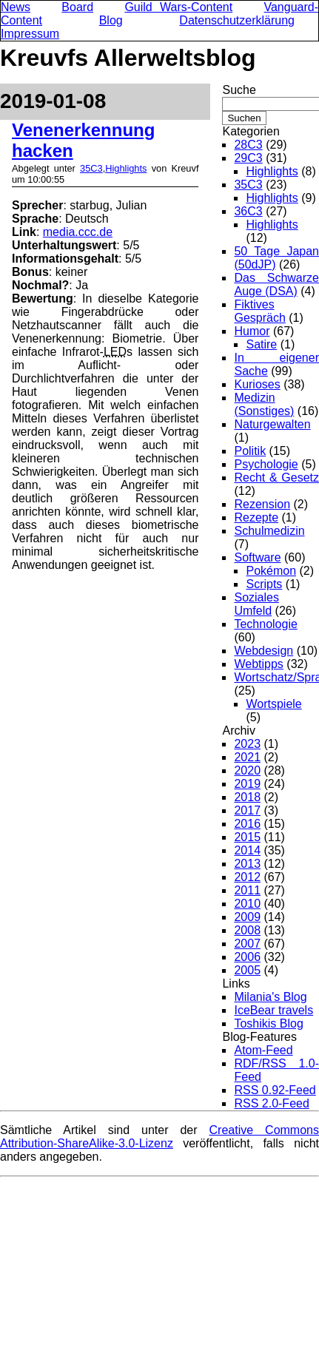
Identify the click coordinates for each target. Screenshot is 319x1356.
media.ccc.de (78, 232)
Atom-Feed (263, 1050)
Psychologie (266, 464)
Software (257, 557)
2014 (247, 850)
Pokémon (271, 570)
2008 (247, 930)
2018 (247, 797)
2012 (247, 877)
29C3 (248, 158)
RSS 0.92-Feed (274, 1090)
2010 (247, 903)
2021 (247, 757)
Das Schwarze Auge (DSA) (276, 284)
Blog (111, 20)
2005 (247, 970)
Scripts (264, 584)
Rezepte (256, 517)
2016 (247, 823)
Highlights (126, 168)
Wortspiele (273, 704)
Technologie (265, 624)
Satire (261, 344)
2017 (247, 810)
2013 (247, 863)
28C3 (248, 144)
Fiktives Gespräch (259, 311)
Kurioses (257, 384)
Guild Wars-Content (178, 7)
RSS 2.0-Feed (271, 1103)
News (15, 7)
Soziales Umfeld (256, 604)
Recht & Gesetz (276, 477)
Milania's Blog (270, 997)
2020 (247, 770)
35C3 (91, 168)
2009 (247, 917)
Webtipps (258, 664)
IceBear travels (273, 1010)
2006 (247, 957)
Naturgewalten (272, 424)
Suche (238, 90)
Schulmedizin (269, 530)
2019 (247, 783)
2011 (247, 890)
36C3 (248, 211)
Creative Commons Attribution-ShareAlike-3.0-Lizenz (159, 1137)
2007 (247, 943)
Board (77, 7)
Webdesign (263, 650)
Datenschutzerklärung (237, 20)
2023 (247, 744)
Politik (250, 451)
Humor (251, 331)
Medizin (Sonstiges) (264, 404)
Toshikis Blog (268, 1023)
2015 (247, 837)
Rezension (262, 504)
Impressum (30, 33)
